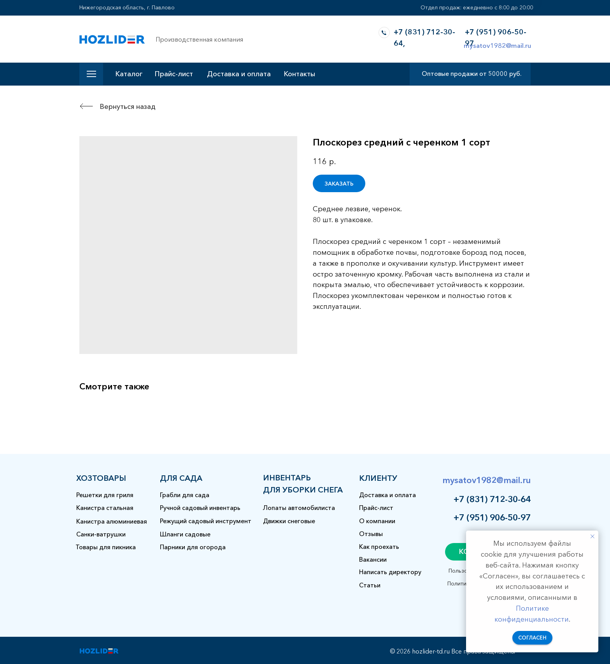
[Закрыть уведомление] (592, 536)
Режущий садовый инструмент (205, 521)
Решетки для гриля (104, 495)
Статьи (369, 585)
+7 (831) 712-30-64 (492, 499)
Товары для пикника (105, 547)
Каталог (128, 74)
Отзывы (371, 534)
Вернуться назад (128, 106)
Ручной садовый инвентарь (200, 508)
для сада (181, 478)
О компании (377, 521)
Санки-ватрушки (101, 534)
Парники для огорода (193, 547)
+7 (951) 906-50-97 (492, 517)
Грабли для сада (184, 495)
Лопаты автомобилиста (299, 508)
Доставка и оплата (239, 74)
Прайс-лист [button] (173, 74)
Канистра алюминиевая (111, 521)
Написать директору (390, 572)
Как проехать (379, 546)
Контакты (299, 74)
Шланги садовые (185, 534)
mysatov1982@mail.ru (497, 45)
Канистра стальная (104, 508)
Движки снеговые (289, 521)
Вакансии (373, 559)
